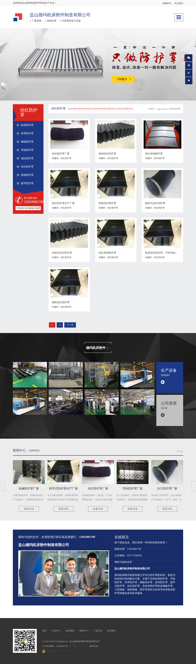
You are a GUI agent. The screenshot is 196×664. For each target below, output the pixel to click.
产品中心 (56, 631)
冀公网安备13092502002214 (59, 651)
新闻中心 (19, 450)
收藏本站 (166, 3)
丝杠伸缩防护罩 (154, 153)
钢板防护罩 (27, 141)
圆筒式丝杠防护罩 (155, 203)
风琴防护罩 (27, 133)
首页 (152, 109)
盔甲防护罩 (27, 183)
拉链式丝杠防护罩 (62, 252)
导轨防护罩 (27, 150)
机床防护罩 (27, 125)
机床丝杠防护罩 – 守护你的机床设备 (165, 252)
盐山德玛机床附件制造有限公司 (60, 14)
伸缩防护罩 (27, 175)
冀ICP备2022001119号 (78, 646)
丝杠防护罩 (27, 166)
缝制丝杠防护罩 (61, 302)
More (180, 451)
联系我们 (111, 631)
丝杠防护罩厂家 (61, 153)
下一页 (70, 325)
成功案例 (70, 631)
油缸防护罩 (27, 158)
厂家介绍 (97, 631)
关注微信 (178, 3)
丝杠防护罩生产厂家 (63, 203)
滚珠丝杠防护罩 (107, 203)
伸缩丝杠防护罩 (107, 153)
